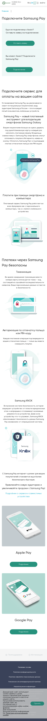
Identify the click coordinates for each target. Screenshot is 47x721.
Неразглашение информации (24, 686)
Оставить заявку (20, 43)
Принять (37, 703)
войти (41, 3)
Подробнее (23, 564)
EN (32, 3)
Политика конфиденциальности (24, 672)
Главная (5, 11)
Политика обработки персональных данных (24, 677)
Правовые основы (24, 667)
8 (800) (16, 3)
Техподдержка (14, 655)
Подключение (19, 70)
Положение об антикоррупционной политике (24, 682)
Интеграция (35, 655)
